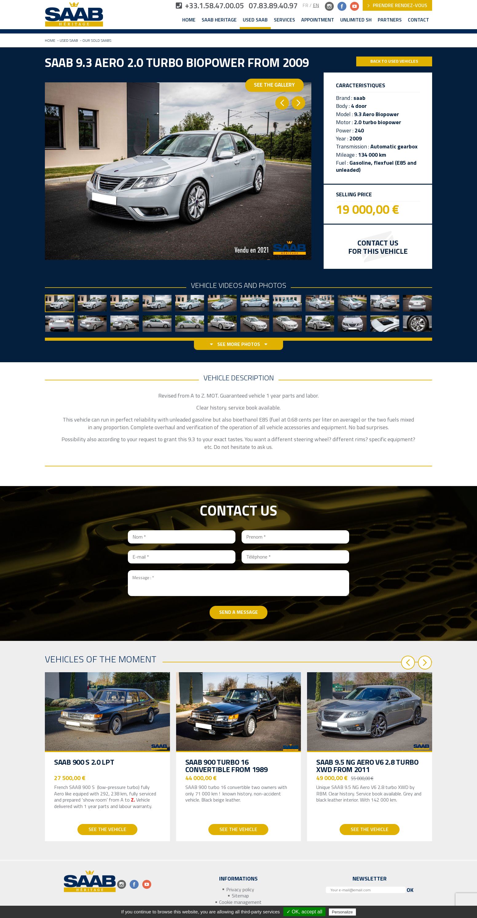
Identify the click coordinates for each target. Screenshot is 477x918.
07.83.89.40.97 (272, 6)
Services (284, 20)
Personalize (342, 912)
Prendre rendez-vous (397, 5)
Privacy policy (240, 889)
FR (305, 5)
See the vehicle (107, 829)
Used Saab (255, 20)
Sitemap (240, 896)
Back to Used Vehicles (394, 61)
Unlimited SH (356, 20)
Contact (418, 20)
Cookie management (240, 902)
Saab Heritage (219, 20)
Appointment (317, 20)
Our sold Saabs (96, 41)
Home (188, 20)
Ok (410, 889)
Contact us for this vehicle (378, 247)
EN (316, 5)
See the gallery (275, 88)
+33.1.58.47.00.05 (208, 6)
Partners (390, 20)
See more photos (238, 344)
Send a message (238, 612)
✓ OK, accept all (304, 911)
